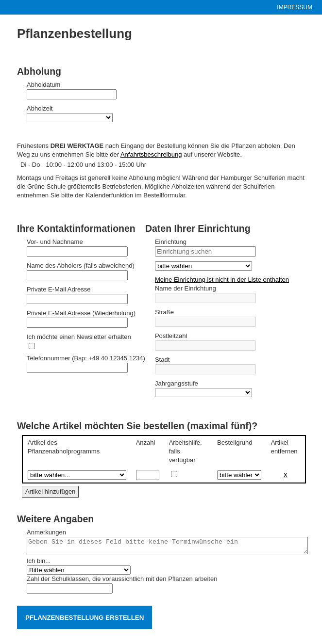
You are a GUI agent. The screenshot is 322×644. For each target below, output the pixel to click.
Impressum (294, 7)
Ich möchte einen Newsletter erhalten (79, 336)
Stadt (162, 359)
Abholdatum (43, 84)
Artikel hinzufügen (50, 491)
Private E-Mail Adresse (59, 289)
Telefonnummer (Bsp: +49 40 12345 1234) (86, 358)
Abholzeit (39, 108)
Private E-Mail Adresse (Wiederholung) (81, 313)
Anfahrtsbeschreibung (151, 154)
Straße (164, 312)
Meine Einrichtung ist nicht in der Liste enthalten (222, 279)
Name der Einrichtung (185, 288)
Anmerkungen (46, 532)
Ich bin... (39, 563)
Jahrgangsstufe (176, 383)
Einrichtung (170, 241)
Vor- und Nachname (55, 241)
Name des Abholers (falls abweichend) (81, 265)
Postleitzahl (171, 335)
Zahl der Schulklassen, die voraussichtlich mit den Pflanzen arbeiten (122, 581)
